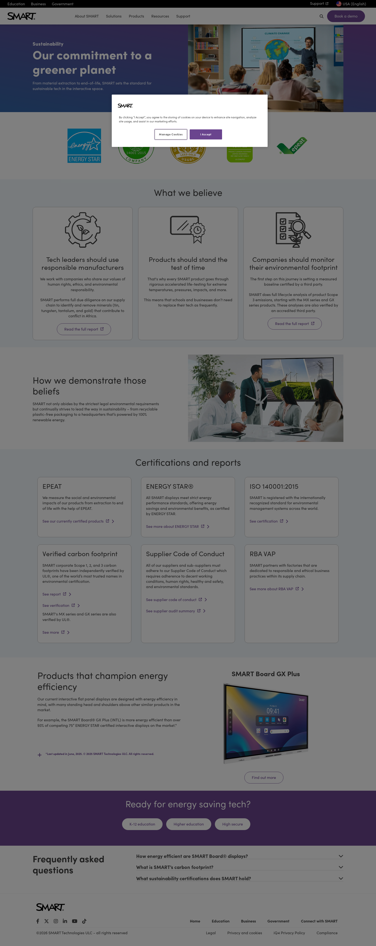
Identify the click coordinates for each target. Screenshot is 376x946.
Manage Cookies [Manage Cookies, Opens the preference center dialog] (170, 134)
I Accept (206, 134)
